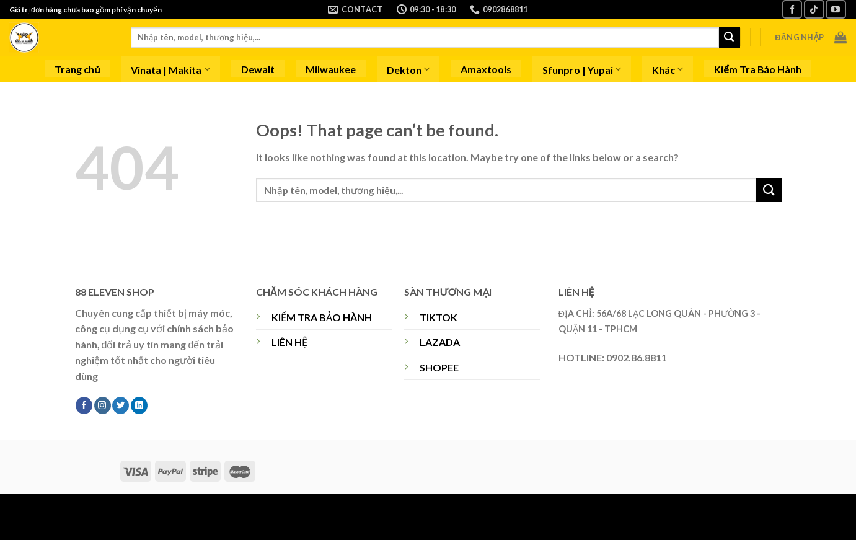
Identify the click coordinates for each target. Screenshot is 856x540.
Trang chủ (77, 69)
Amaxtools (486, 69)
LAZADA (440, 342)
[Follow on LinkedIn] (139, 405)
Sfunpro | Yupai (581, 69)
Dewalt (258, 69)
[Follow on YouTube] (835, 9)
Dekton (408, 69)
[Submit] (729, 37)
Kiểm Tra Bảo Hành (757, 69)
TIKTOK (438, 317)
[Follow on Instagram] (102, 405)
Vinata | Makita (170, 69)
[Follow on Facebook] (792, 9)
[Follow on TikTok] (814, 9)
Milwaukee (331, 69)
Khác (667, 69)
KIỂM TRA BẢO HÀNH (321, 317)
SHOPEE (439, 367)
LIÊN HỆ (289, 342)
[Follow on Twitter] (120, 405)
